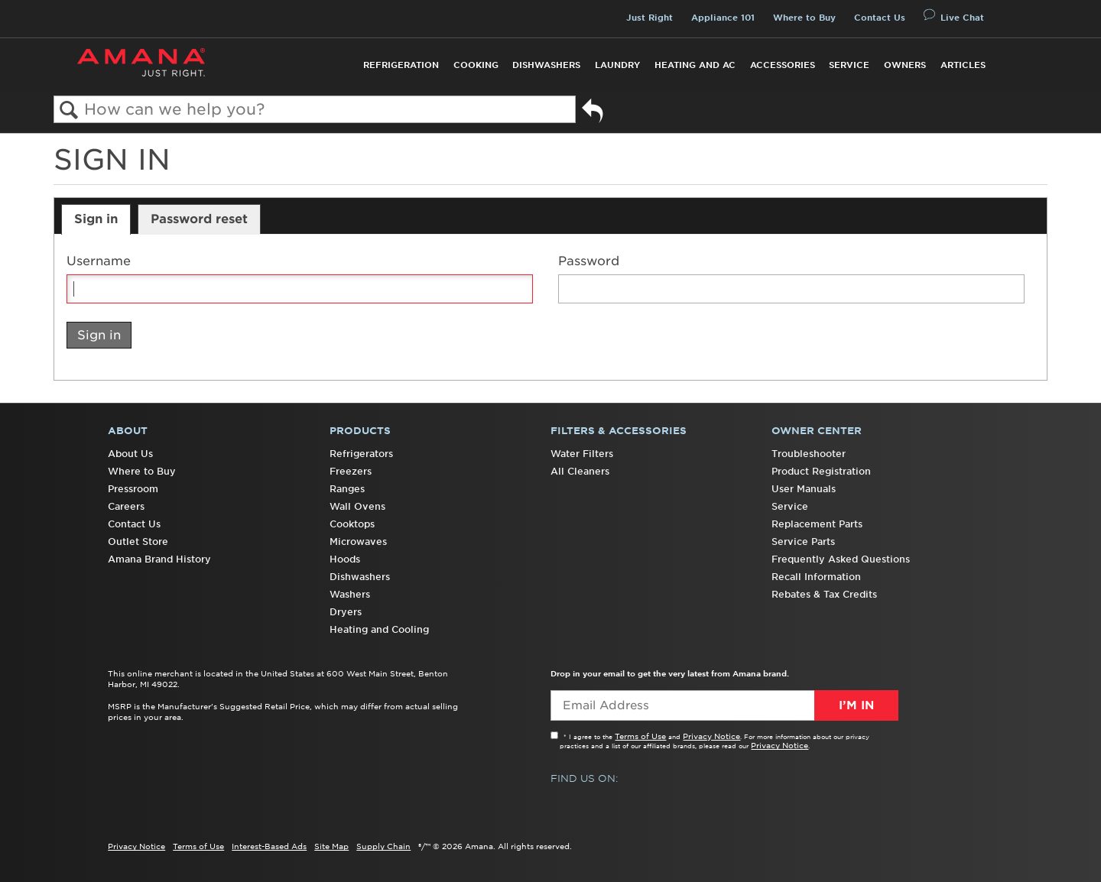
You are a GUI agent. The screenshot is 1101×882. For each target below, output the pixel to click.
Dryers (346, 612)
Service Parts (803, 541)
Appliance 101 (723, 17)
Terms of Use (640, 736)
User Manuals (803, 489)
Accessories (782, 65)
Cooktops (352, 524)
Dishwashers (546, 65)
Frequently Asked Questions (840, 559)
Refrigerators (361, 453)
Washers (350, 594)
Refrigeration (401, 65)
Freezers (351, 471)
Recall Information (816, 576)
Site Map (331, 846)
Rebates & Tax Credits (824, 594)
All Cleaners (579, 471)
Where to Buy (804, 17)
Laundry (617, 65)
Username (99, 261)
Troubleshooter (808, 453)
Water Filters (581, 453)
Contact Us (879, 17)
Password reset (199, 218)
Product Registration (821, 471)
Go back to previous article (592, 113)
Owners (905, 65)
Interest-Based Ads (269, 846)
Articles (963, 65)
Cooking (476, 65)
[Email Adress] (724, 705)
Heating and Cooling (379, 629)
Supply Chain (383, 846)
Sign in (96, 218)
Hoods (345, 559)
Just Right (649, 17)
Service (849, 65)
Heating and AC (695, 65)
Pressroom (133, 489)
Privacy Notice (711, 736)
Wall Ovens (357, 506)
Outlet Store (138, 541)
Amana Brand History (159, 559)
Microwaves (358, 541)
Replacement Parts (816, 524)
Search (69, 110)
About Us (130, 453)
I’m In (856, 705)
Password (588, 261)
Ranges (347, 489)
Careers (126, 506)
